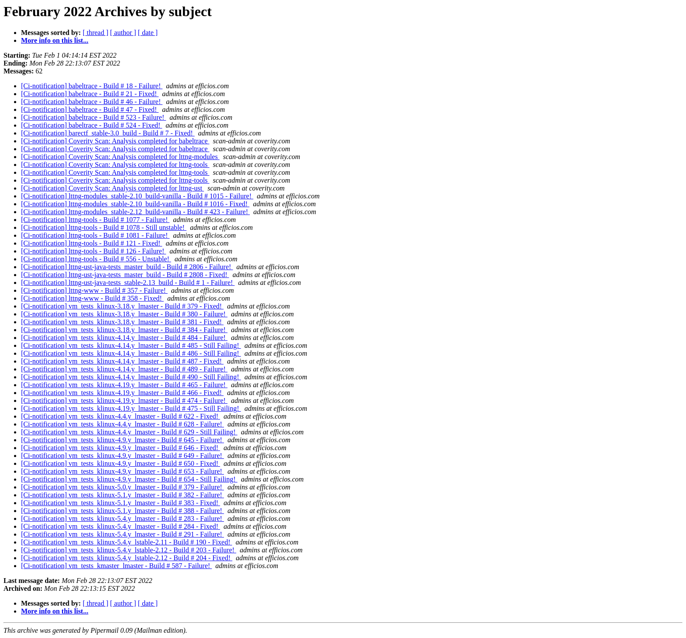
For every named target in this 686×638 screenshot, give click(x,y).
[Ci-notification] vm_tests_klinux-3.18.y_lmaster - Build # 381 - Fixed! (122, 322)
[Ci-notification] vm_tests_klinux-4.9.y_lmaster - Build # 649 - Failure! (122, 455)
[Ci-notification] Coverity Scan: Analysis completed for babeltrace (115, 141)
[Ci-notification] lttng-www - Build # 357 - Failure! (94, 290)
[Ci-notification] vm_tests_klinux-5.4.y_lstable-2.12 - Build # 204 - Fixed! (126, 558)
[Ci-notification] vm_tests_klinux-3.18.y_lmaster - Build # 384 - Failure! (124, 329)
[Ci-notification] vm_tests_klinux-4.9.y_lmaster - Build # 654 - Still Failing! (129, 479)
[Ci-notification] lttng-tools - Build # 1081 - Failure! (95, 235)
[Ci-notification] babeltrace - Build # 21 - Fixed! (90, 93)
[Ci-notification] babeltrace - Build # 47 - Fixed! (90, 109)
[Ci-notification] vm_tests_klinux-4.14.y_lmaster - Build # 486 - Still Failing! (131, 353)
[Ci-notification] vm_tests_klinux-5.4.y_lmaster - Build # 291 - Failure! (122, 534)
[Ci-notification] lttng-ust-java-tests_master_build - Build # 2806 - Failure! (127, 266)
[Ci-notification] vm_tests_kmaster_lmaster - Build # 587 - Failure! (116, 565)
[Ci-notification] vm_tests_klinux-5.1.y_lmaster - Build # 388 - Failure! (122, 510)
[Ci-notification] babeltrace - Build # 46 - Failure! (91, 101)
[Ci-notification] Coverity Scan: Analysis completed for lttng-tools (115, 164)
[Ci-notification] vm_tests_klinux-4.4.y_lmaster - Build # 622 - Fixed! (120, 416)
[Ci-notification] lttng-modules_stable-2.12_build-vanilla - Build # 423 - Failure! (135, 211)
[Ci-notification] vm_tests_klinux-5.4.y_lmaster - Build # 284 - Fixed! (120, 526)
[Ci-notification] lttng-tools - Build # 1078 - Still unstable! (103, 227)
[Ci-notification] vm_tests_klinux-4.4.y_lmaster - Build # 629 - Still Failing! (129, 432)
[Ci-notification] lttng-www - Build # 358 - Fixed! (92, 298)
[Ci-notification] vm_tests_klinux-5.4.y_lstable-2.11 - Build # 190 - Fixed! (126, 542)
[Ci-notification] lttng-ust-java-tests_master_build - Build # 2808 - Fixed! (125, 274)
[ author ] (123, 32)
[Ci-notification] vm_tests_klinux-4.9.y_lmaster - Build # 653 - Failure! (122, 471)
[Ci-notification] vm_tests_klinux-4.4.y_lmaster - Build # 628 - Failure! (122, 424)
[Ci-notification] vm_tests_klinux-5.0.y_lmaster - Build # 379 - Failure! (122, 487)
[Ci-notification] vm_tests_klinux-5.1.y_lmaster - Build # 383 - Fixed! (120, 502)
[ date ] (148, 32)
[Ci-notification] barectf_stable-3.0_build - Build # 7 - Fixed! (108, 133)
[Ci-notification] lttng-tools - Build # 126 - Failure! (93, 251)
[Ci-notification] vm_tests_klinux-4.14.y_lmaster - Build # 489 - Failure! (124, 369)
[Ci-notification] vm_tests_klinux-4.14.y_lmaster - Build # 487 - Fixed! (122, 361)
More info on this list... (54, 40)
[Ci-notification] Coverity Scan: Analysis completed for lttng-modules (120, 156)
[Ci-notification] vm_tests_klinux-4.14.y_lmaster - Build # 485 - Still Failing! (131, 345)
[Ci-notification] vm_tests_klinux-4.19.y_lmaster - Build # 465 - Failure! (124, 384)
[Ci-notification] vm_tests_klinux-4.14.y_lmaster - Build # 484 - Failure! (124, 337)
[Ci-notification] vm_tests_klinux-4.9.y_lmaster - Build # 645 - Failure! (122, 440)
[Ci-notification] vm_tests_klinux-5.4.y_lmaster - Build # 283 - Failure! (122, 518)
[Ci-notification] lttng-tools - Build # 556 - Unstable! (96, 259)
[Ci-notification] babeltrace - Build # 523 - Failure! (93, 117)
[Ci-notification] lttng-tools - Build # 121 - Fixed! (91, 243)
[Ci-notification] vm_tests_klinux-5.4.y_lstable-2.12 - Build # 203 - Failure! (128, 550)
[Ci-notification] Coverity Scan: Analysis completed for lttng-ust (112, 188)
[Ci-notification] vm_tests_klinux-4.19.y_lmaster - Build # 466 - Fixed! (122, 392)
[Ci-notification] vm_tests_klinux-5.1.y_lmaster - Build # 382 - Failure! (122, 495)
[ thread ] (95, 32)
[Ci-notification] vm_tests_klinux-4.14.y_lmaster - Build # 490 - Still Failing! (131, 377)
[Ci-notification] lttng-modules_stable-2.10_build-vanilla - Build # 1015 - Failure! (137, 196)
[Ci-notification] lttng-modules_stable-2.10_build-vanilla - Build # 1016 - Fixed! (135, 204)
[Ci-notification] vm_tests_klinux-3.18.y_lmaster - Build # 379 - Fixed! (122, 306)
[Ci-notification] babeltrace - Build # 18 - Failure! (91, 86)
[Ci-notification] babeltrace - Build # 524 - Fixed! (91, 125)
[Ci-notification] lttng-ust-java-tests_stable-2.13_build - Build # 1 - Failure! (127, 282)
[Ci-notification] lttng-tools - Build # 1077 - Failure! (95, 219)
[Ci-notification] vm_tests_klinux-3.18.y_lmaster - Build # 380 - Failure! (124, 314)
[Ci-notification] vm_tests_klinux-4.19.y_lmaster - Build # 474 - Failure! (124, 400)
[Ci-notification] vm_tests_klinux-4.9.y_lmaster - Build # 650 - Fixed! (120, 463)
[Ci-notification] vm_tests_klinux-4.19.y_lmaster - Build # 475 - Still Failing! (131, 408)
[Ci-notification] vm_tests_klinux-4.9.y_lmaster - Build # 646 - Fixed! (120, 447)
